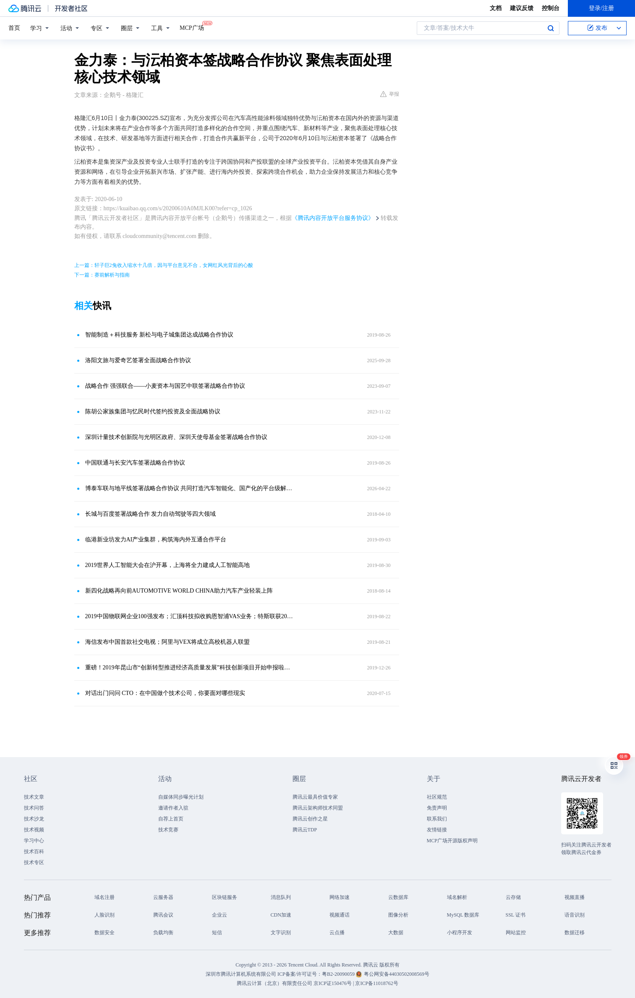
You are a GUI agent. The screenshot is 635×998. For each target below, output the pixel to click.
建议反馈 (521, 8)
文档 (496, 8)
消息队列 (281, 897)
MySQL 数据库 (463, 915)
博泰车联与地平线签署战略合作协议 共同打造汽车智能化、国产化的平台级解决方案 (189, 488)
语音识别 (574, 915)
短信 (217, 932)
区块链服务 (224, 897)
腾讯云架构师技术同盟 (318, 808)
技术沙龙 (34, 819)
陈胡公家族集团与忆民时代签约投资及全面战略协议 (152, 411)
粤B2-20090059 (339, 974)
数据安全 (104, 932)
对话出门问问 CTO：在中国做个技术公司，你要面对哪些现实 (165, 693)
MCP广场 (192, 27)
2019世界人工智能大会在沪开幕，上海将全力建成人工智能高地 (167, 565)
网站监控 (516, 932)
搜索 (550, 28)
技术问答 (34, 808)
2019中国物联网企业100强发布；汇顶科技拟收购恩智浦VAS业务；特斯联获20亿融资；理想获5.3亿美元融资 (189, 616)
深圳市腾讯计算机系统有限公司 (241, 974)
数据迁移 (574, 932)
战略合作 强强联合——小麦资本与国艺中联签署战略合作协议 (165, 386)
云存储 (513, 897)
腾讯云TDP (305, 830)
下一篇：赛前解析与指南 (102, 275)
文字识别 (281, 932)
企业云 (219, 915)
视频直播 (574, 897)
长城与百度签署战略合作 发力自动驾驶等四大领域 (150, 514)
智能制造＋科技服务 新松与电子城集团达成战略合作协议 (159, 335)
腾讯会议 (163, 915)
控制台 (550, 8)
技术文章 (34, 797)
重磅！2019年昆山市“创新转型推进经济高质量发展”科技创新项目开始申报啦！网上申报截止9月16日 (189, 667)
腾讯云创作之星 (310, 819)
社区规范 (437, 797)
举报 (389, 94)
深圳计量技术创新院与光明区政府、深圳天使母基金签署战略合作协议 (176, 437)
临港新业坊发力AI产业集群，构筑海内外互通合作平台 (156, 539)
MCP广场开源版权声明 (452, 841)
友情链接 (437, 830)
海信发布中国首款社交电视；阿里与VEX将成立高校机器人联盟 (167, 642)
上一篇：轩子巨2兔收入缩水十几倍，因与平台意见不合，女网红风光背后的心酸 (163, 265)
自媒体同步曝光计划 (181, 797)
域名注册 (104, 897)
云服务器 (163, 897)
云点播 (337, 932)
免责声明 (437, 808)
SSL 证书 (515, 915)
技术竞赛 (168, 830)
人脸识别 (104, 915)
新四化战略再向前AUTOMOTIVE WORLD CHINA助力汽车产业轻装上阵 (179, 591)
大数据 (395, 932)
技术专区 (34, 862)
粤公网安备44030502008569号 (396, 974)
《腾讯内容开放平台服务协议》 (333, 218)
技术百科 (34, 851)
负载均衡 (163, 932)
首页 (14, 28)
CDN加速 (281, 915)
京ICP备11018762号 (376, 983)
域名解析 (457, 897)
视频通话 (339, 915)
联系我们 (437, 819)
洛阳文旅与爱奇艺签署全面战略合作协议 (138, 360)
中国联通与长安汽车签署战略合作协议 (135, 463)
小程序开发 (459, 932)
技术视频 (34, 830)
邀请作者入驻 (173, 808)
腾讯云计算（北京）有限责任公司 (274, 983)
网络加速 (339, 897)
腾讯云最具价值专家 (315, 797)
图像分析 (398, 915)
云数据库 (398, 897)
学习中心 (34, 841)
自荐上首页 (170, 819)
